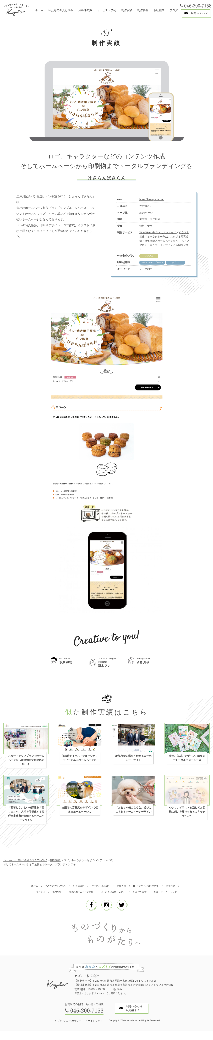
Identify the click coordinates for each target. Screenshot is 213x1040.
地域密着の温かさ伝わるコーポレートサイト (133, 760)
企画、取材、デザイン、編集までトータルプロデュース (187, 760)
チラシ (179, 262)
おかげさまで (165, 894)
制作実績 (126, 10)
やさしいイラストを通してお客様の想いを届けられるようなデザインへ (187, 814)
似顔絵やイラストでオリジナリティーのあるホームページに (80, 760)
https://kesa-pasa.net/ (151, 199)
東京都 (143, 219)
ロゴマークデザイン (161, 244)
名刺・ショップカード (154, 262)
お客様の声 (85, 10)
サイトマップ (95, 1029)
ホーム (39, 10)
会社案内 (159, 10)
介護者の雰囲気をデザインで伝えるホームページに (80, 812)
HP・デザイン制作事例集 (159, 888)
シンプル (149, 255)
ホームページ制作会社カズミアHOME (25, 862)
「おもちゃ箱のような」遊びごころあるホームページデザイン (133, 812)
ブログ (174, 10)
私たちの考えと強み (60, 10)
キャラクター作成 (157, 236)
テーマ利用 (145, 269)
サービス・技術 (106, 10)
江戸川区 (155, 219)
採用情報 (73, 894)
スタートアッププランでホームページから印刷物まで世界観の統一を (26, 762)
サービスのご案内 (109, 888)
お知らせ (99, 900)
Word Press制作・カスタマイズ (157, 232)
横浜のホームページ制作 (100, 894)
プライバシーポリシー (69, 1029)
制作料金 (142, 10)
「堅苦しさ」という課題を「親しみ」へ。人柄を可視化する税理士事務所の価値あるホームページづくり (26, 816)
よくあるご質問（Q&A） (136, 894)
